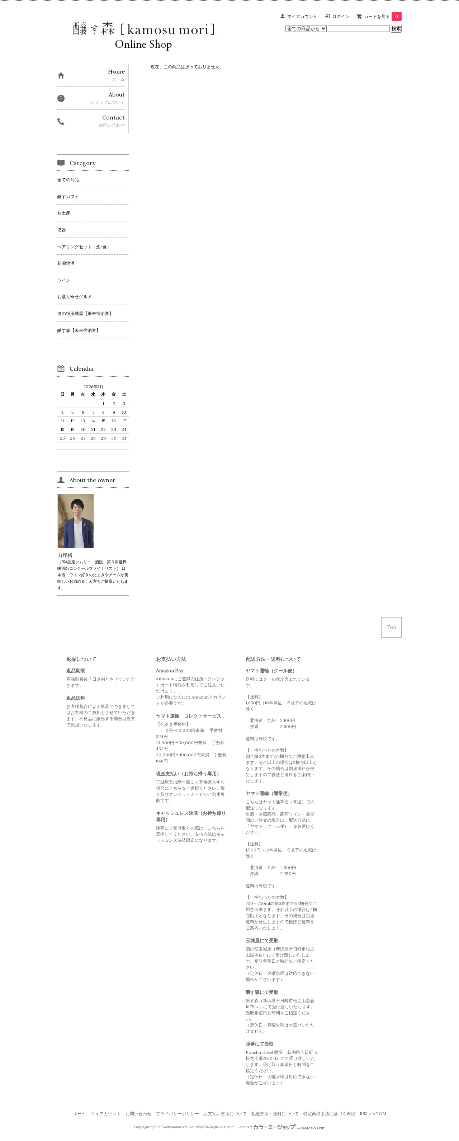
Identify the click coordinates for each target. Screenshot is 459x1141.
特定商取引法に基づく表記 (329, 1113)
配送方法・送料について (275, 1113)
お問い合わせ (138, 1113)
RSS (364, 1113)
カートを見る (383, 16)
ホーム (79, 1113)
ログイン (340, 16)
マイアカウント (302, 16)
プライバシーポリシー (177, 1113)
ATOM (379, 1113)
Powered (281, 1127)
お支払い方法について (225, 1113)
